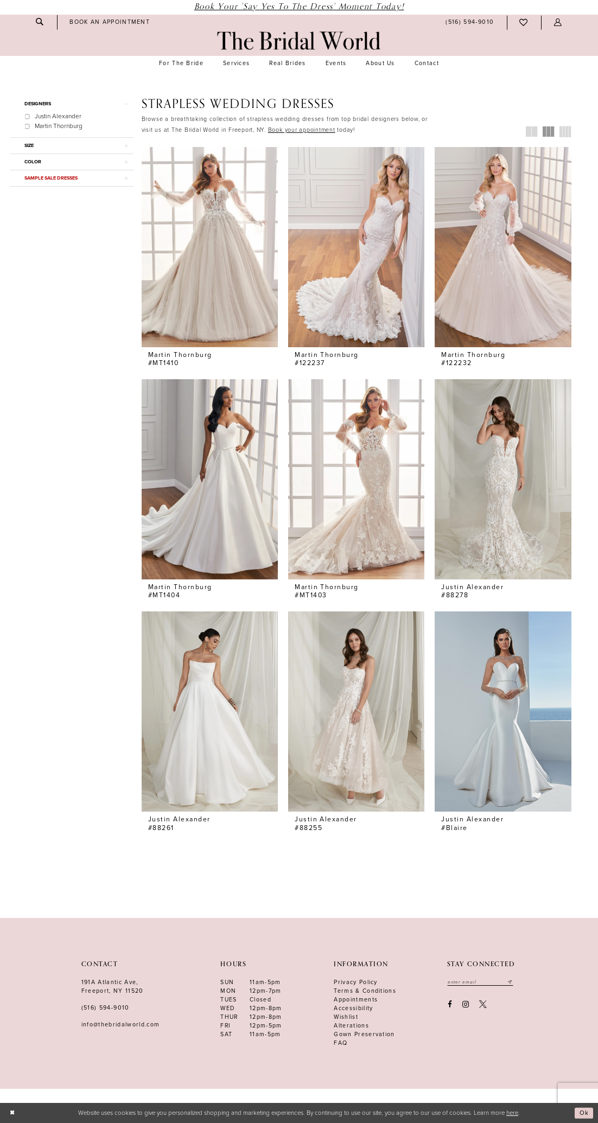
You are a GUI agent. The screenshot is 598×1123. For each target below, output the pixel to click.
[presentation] (210, 247)
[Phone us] (470, 23)
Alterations (351, 1025)
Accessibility (353, 1008)
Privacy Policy (356, 982)
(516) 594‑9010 (105, 1007)
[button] (558, 22)
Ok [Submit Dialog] (584, 1112)
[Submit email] (510, 982)
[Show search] (39, 22)
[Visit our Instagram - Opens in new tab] (465, 1004)
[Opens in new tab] (301, 129)
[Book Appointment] (110, 22)
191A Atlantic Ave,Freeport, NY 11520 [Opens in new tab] (112, 986)
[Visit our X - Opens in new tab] (483, 1004)
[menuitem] (39, 22)
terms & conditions (365, 990)
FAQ (340, 1043)
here (512, 1112)
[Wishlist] (524, 22)
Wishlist (346, 1016)
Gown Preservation (364, 1034)
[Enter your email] (480, 982)
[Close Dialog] (12, 1113)
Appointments (356, 999)
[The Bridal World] (298, 40)
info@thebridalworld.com (120, 1024)
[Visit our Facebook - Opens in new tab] (449, 1004)
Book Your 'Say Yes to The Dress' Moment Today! (299, 7)
